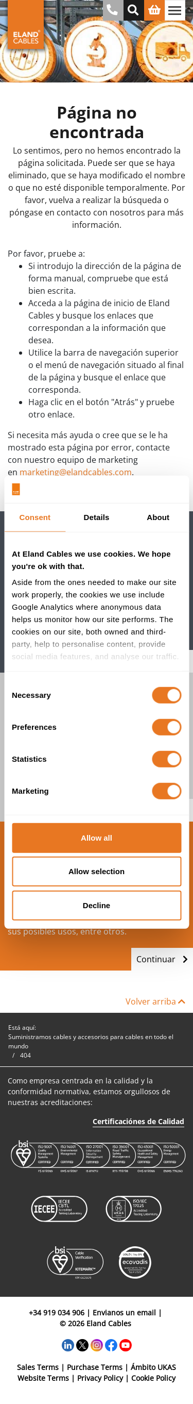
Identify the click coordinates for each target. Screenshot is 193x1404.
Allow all (96, 837)
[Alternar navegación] (175, 10)
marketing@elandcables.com (76, 472)
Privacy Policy (100, 1378)
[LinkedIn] (68, 1344)
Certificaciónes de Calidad (138, 1121)
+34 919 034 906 (56, 1312)
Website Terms (43, 1378)
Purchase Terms (94, 1367)
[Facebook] (111, 1344)
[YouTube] (125, 1344)
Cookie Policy (153, 1378)
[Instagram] (97, 1344)
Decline (96, 904)
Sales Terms (38, 1367)
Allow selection (96, 871)
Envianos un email (124, 1312)
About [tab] (158, 516)
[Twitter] (82, 1344)
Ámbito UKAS (153, 1367)
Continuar (162, 959)
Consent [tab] (34, 516)
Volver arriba (155, 1001)
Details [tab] (97, 516)
